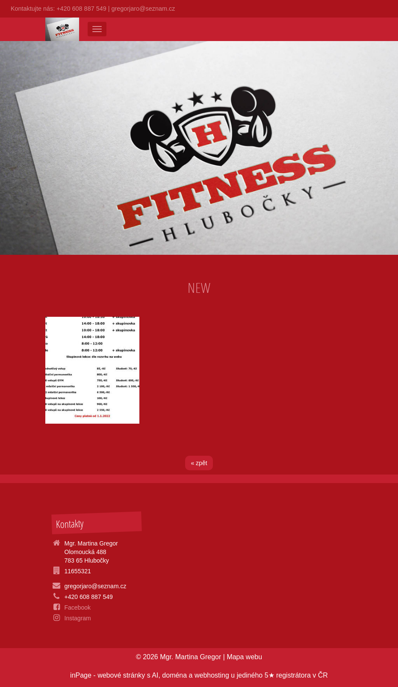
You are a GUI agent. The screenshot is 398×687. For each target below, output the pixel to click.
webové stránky (121, 675)
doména (174, 675)
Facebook (78, 607)
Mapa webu (244, 656)
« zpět (199, 463)
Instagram (78, 618)
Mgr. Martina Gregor (190, 656)
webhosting (212, 675)
